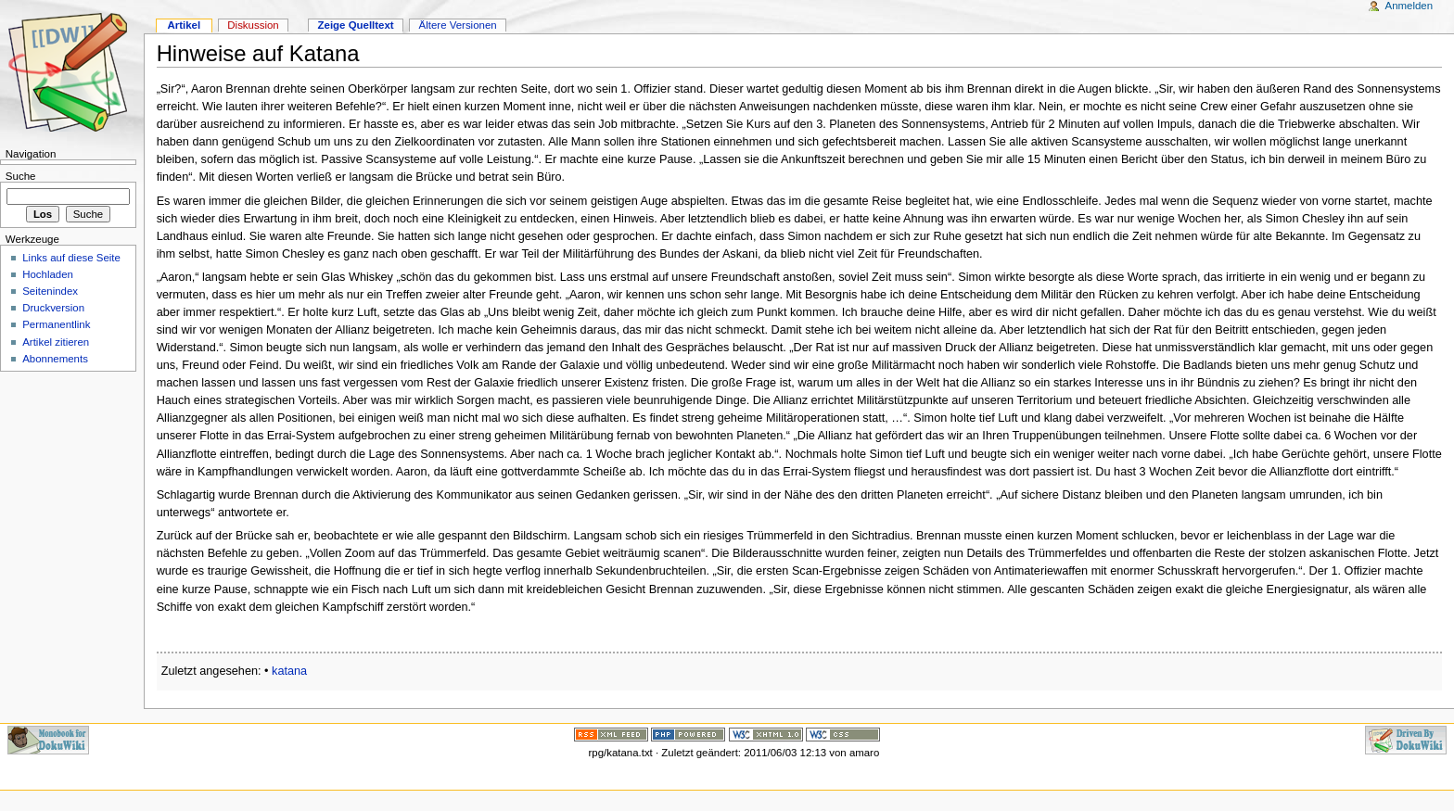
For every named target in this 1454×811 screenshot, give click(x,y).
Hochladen (47, 274)
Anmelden (1409, 5)
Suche (21, 176)
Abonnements (55, 358)
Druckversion (53, 307)
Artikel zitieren (55, 342)
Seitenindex (50, 291)
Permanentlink (56, 324)
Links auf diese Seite (71, 257)
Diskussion (252, 25)
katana (289, 671)
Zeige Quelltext (356, 25)
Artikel (183, 25)
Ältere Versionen (458, 25)
